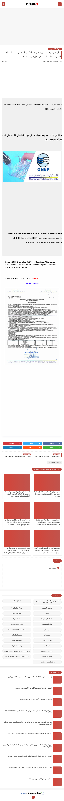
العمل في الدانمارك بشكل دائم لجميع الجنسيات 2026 (47, 601)
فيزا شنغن (47, 629)
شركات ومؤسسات (17, 624)
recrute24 (23, 793)
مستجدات (47, 635)
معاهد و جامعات (17, 640)
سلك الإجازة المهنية (47, 619)
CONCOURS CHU (47, 651)
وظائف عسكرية (17, 646)
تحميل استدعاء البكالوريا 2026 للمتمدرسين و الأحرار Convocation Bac (30, 767)
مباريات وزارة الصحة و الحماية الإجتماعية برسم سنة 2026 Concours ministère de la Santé (47, 494)
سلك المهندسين (47, 624)
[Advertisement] (32, 28)
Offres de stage (47, 656)
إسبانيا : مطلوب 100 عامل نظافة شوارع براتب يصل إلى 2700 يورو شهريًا (30, 677)
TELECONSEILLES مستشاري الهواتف (16, 656)
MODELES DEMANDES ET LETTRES (17, 651)
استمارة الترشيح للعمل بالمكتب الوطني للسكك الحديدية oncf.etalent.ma (30, 756)
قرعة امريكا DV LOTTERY (16, 629)
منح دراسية (47, 646)
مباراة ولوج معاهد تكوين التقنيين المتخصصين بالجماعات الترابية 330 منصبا (29, 733)
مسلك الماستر (47, 640)
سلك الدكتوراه (17, 619)
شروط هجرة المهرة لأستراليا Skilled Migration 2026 (36, 699)
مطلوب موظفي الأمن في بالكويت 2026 (40, 779)
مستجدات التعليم (17, 635)
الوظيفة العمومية (55, 49)
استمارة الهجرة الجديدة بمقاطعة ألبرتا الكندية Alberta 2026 (34, 688)
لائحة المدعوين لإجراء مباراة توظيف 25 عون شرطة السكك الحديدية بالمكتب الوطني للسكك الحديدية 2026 (17, 494)
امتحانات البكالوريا (16, 608)
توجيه (47, 613)
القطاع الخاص (17, 601)
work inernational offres (47, 662)
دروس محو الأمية (17, 613)
